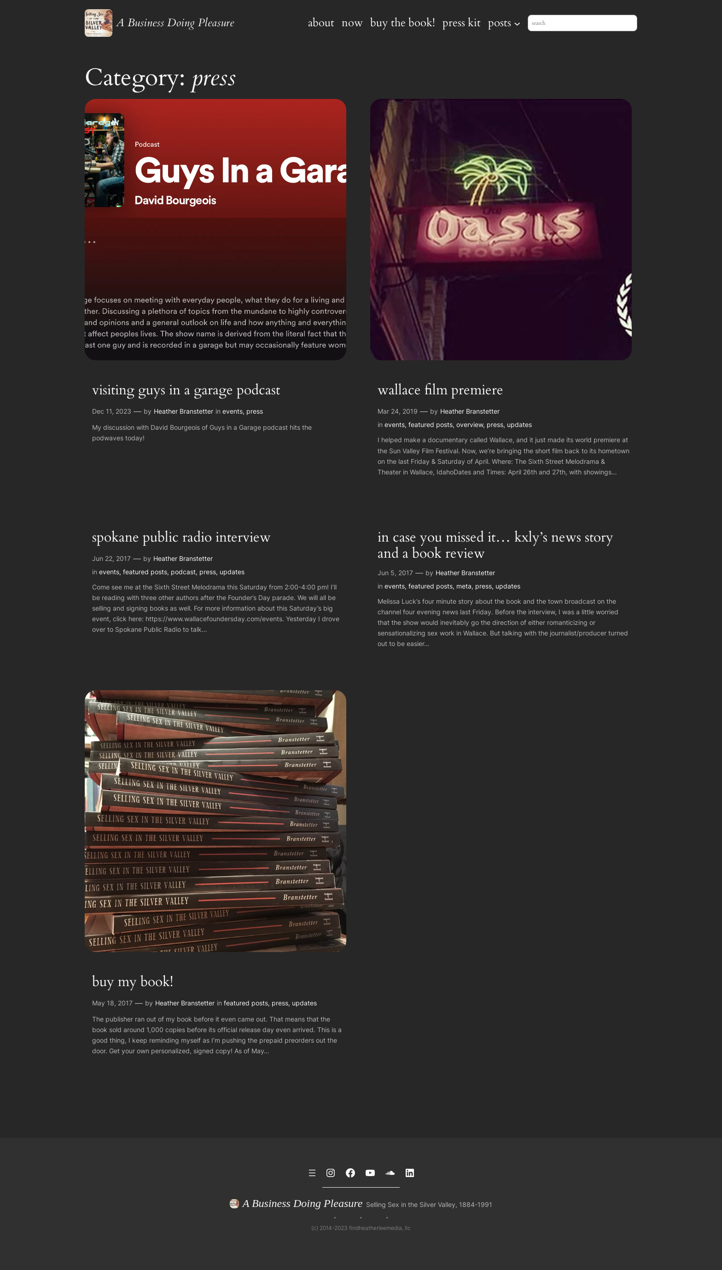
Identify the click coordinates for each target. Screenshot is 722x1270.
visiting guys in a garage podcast (186, 390)
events (232, 411)
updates (519, 424)
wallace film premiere (440, 390)
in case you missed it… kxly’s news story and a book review (495, 546)
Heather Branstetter (183, 411)
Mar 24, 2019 (398, 411)
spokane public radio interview (181, 538)
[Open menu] (312, 1172)
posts (499, 22)
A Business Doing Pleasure (175, 22)
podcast (183, 572)
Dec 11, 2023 (111, 411)
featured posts (430, 424)
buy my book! (132, 982)
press (254, 411)
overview (469, 424)
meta (464, 586)
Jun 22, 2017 (111, 558)
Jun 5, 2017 (395, 573)
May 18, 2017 (112, 1003)
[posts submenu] (517, 23)
